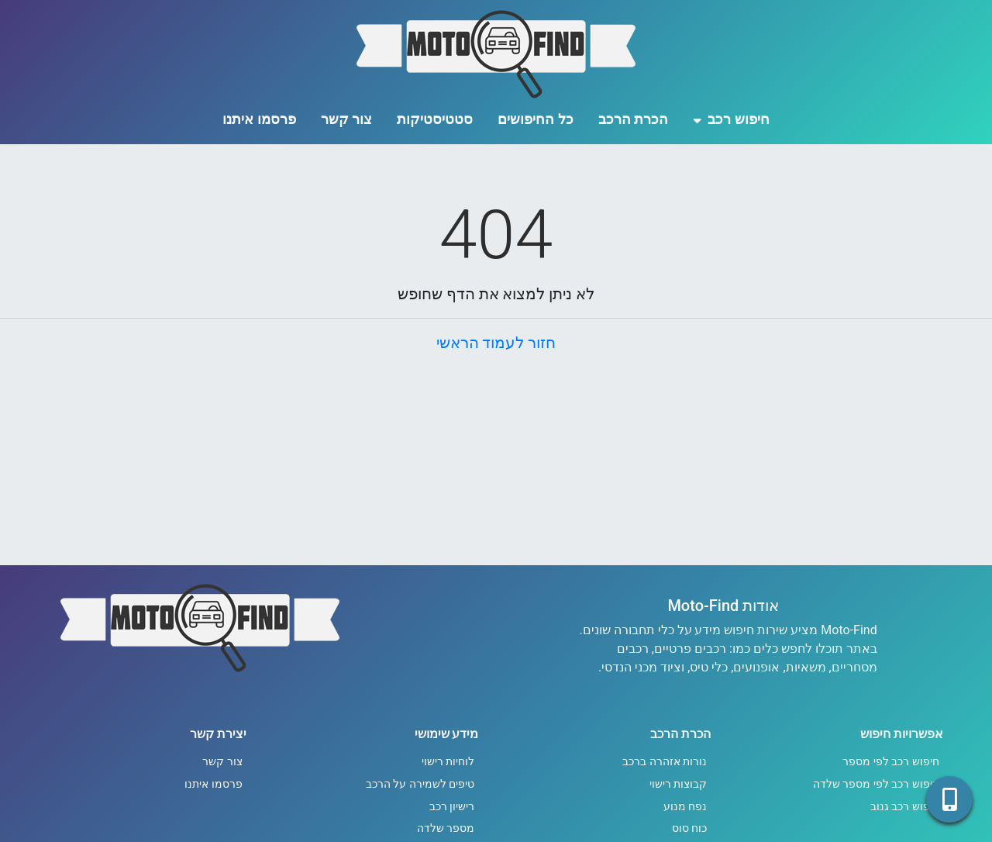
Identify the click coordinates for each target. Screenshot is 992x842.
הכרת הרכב (633, 119)
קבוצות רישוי (678, 784)
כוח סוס (690, 828)
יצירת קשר (218, 733)
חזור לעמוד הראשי (496, 342)
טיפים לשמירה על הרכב (420, 784)
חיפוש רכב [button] (731, 119)
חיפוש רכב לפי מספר (890, 761)
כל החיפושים (535, 119)
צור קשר (346, 119)
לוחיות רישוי (448, 761)
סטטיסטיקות (435, 119)
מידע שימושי (447, 733)
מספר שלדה (446, 828)
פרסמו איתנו (258, 119)
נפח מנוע (685, 806)
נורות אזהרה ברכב (664, 761)
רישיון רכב (452, 806)
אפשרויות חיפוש (901, 733)
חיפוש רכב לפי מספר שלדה (876, 784)
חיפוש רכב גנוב (904, 806)
